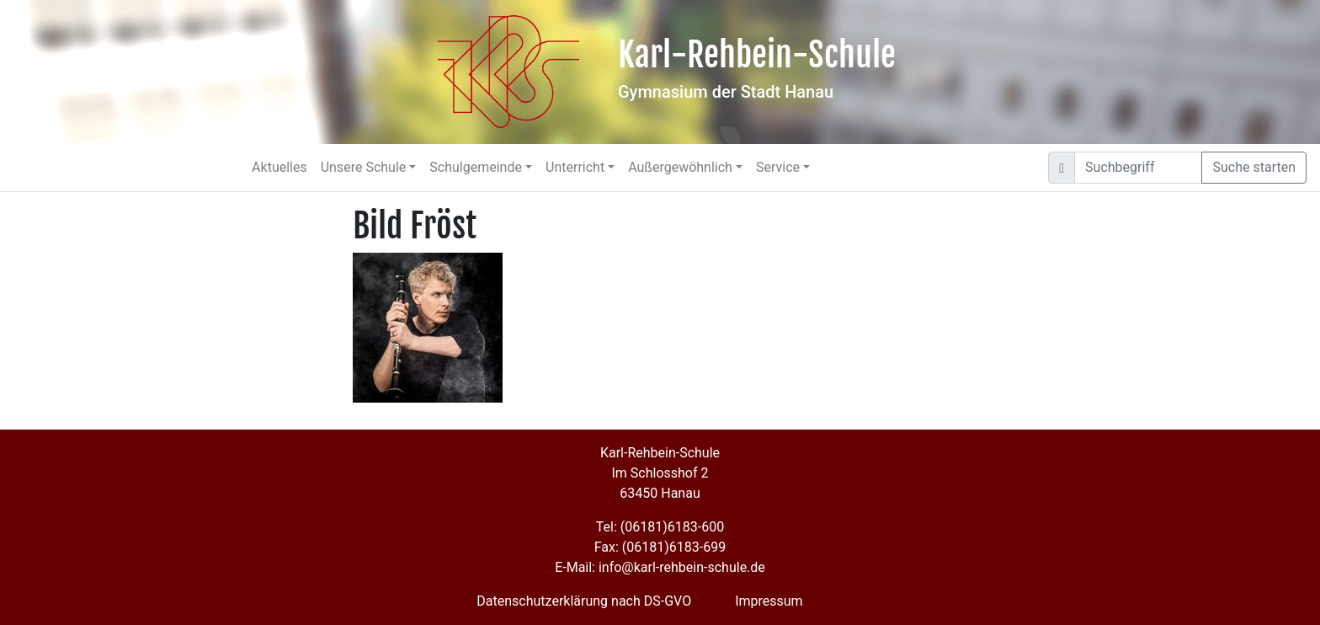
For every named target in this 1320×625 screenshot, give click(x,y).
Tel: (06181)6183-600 (660, 527)
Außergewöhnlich (680, 167)
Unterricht (575, 167)
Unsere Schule (364, 167)
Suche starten (1254, 167)
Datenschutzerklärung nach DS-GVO (583, 601)
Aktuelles (279, 167)
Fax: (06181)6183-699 (660, 547)
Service (778, 167)
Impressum (769, 601)
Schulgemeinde (475, 167)
